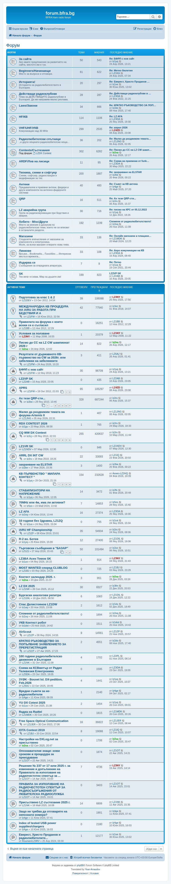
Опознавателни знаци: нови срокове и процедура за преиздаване (39, 754)
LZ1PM (31, 364)
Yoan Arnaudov (92, 869)
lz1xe (115, 84)
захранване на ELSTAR (35, 464)
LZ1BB (26, 328)
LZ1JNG (117, 141)
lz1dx (115, 604)
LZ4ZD (116, 130)
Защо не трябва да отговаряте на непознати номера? (43, 813)
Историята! (27, 82)
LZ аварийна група (32, 210)
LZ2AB (116, 276)
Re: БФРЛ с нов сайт (121, 58)
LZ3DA (116, 96)
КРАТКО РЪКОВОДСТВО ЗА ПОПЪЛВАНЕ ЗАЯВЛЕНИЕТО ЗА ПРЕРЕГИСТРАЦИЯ (42, 644)
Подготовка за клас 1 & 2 (37, 297)
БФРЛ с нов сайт (31, 369)
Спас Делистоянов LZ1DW (38, 604)
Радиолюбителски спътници (40, 139)
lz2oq (115, 224)
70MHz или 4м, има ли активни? (42, 502)
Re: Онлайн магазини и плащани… (130, 236)
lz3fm (115, 585)
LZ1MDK (117, 238)
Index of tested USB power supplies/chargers (37, 824)
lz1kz (115, 306)
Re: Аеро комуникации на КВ (126, 250)
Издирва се (27, 262)
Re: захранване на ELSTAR (125, 172)
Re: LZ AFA (115, 116)
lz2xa (115, 152)
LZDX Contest (42, 153)
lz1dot (25, 625)
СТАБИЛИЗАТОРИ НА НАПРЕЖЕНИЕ (34, 492)
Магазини (26, 236)
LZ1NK (26, 589)
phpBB (80, 865)
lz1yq (115, 61)
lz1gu (25, 426)
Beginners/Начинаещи (35, 70)
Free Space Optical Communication (43, 721)
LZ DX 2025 (27, 586)
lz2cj (29, 436)
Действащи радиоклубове (38, 93)
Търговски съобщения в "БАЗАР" (43, 548)
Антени (24, 184)
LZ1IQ (115, 455)
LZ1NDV (26, 449)
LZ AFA (24, 511)
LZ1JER (31, 724)
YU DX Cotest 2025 (32, 702)
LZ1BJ (25, 570)
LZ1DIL (116, 538)
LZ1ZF (30, 533)
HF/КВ (23, 116)
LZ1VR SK (26, 446)
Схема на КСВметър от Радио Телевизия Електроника (40, 669)
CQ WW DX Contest (32, 432)
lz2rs (115, 201)
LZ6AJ (116, 353)
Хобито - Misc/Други (33, 221)
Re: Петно (115, 262)
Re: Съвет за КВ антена (123, 184)
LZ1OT (30, 651)
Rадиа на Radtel (30, 711)
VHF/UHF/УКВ (28, 128)
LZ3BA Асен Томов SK (35, 558)
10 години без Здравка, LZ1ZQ (41, 520)
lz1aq (25, 607)
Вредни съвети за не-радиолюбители (34, 692)
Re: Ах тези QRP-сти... (122, 198)
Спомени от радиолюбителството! (130, 221)
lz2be (115, 174)
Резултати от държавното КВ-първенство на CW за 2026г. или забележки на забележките (42, 357)
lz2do (115, 108)
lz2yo (115, 547)
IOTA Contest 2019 (32, 730)
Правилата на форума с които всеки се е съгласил (41, 323)
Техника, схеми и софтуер (38, 172)
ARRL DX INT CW (31, 455)
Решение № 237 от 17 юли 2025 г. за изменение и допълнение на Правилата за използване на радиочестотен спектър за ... (44, 770)
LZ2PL (116, 656)
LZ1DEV (26, 300)
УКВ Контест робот (32, 622)
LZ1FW (31, 316)
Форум (13, 45)
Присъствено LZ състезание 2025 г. (44, 802)
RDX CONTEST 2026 (33, 423)
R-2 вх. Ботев (28, 539)
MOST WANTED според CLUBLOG (43, 567)
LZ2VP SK (115, 273)
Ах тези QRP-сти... (32, 398)
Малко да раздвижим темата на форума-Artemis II (42, 413)
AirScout (25, 631)
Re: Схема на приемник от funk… (129, 161)
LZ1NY (116, 333)
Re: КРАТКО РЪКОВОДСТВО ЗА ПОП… (132, 105)
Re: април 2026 (118, 127)
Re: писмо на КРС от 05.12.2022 (128, 209)
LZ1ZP (30, 635)
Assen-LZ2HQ (120, 473)
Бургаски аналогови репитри (40, 595)
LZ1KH (116, 73)
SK (21, 273)
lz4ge (115, 186)
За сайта (25, 59)
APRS (23, 387)
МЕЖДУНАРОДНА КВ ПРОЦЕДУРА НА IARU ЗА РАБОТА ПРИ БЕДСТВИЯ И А (43, 310)
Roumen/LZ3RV (31, 841)
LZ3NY (116, 297)
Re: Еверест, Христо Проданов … (129, 81)
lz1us (30, 524)
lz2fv (115, 490)
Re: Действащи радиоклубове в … (130, 93)
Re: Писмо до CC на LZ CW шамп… (130, 149)
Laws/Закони (28, 105)
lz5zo (30, 506)
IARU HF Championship (35, 530)
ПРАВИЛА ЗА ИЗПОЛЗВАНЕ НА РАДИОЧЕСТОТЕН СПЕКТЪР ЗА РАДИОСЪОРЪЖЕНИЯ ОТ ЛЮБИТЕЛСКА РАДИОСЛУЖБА (42, 789)
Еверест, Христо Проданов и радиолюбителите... (40, 836)
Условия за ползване (34, 333)
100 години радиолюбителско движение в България (40, 658)
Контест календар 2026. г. (37, 577)
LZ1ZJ (25, 551)
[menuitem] (52, 28)
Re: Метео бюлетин (121, 70)
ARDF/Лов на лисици (34, 161)
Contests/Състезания (34, 150)
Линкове (25, 250)
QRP (22, 198)
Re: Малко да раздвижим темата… (130, 138)
